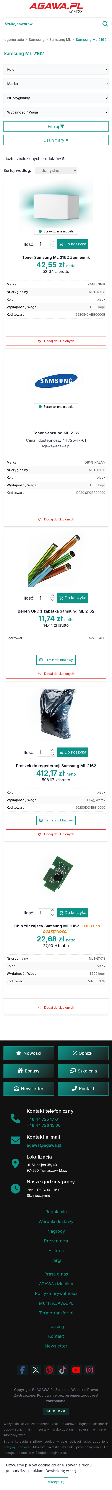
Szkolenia (83, 1071)
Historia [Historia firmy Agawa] (56, 1250)
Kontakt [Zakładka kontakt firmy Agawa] (56, 1336)
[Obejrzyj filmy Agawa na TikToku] (62, 1370)
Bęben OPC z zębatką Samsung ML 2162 (56, 611)
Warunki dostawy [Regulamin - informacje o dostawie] (56, 1221)
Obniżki (83, 1053)
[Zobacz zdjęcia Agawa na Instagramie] (89, 1370)
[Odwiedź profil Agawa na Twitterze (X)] (36, 1370)
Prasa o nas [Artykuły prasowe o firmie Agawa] (56, 1274)
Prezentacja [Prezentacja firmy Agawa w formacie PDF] (56, 1241)
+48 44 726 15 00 (44, 1125)
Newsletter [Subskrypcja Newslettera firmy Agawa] (56, 1346)
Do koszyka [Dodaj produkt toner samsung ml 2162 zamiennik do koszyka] (72, 244)
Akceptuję (56, 1482)
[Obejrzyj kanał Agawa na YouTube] (76, 1370)
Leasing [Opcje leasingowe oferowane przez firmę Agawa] (56, 1326)
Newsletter (29, 1088)
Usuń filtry (56, 140)
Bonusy (28, 1071)
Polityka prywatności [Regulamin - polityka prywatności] (56, 1293)
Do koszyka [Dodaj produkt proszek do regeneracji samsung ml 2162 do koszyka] (72, 752)
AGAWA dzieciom (56, 1283)
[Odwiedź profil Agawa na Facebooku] (22, 1370)
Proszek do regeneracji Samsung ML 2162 (56, 765)
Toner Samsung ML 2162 (56, 433)
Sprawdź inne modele (56, 231)
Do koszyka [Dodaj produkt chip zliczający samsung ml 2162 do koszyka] (72, 912)
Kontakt (83, 1088)
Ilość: (29, 244)
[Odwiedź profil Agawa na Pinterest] (49, 1370)
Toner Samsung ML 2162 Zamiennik (56, 257)
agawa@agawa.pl (56, 446)
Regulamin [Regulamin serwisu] (56, 1211)
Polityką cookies (16, 1447)
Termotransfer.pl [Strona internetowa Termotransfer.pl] (56, 1313)
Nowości (28, 1053)
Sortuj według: (17, 170)
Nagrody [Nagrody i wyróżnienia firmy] (56, 1231)
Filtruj (56, 126)
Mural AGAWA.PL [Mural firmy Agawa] (56, 1303)
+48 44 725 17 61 (43, 1119)
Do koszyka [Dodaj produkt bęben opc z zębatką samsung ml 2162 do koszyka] (72, 597)
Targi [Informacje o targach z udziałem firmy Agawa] (56, 1260)
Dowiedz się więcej (60, 1471)
